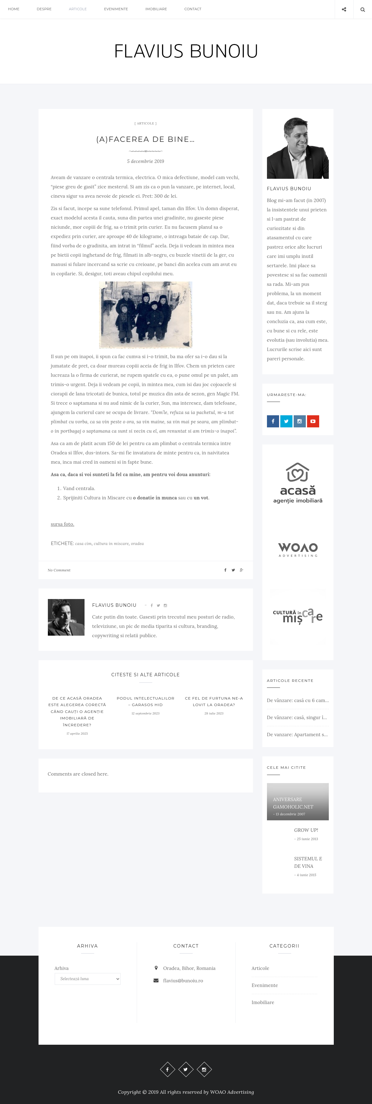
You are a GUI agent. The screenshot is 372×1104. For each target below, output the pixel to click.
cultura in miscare (111, 543)
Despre (44, 9)
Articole (78, 9)
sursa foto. (63, 524)
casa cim (83, 543)
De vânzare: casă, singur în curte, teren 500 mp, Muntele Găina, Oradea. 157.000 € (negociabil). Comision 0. (298, 717)
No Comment (59, 570)
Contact (193, 9)
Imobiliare (157, 9)
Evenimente (117, 9)
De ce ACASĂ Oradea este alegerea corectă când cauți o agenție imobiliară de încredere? (77, 711)
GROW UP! (306, 830)
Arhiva (62, 968)
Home (14, 9)
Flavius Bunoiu (114, 605)
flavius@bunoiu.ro (183, 981)
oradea (137, 543)
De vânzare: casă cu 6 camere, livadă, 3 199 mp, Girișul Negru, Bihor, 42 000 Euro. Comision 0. (298, 700)
